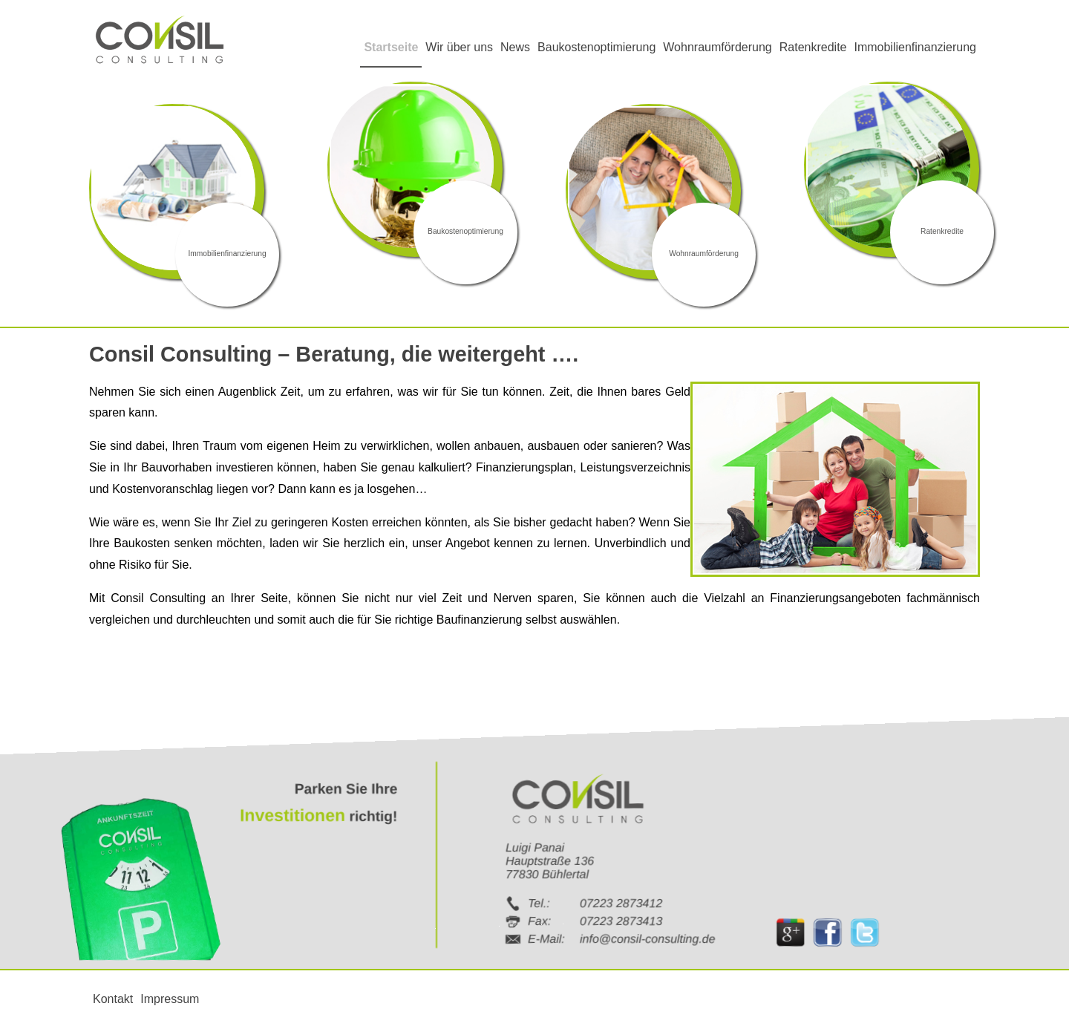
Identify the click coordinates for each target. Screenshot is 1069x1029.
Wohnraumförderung (717, 47)
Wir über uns (459, 47)
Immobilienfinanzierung (915, 47)
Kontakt (113, 999)
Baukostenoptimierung (596, 47)
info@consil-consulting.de (648, 938)
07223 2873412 (621, 902)
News (515, 47)
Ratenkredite (813, 47)
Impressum (169, 999)
